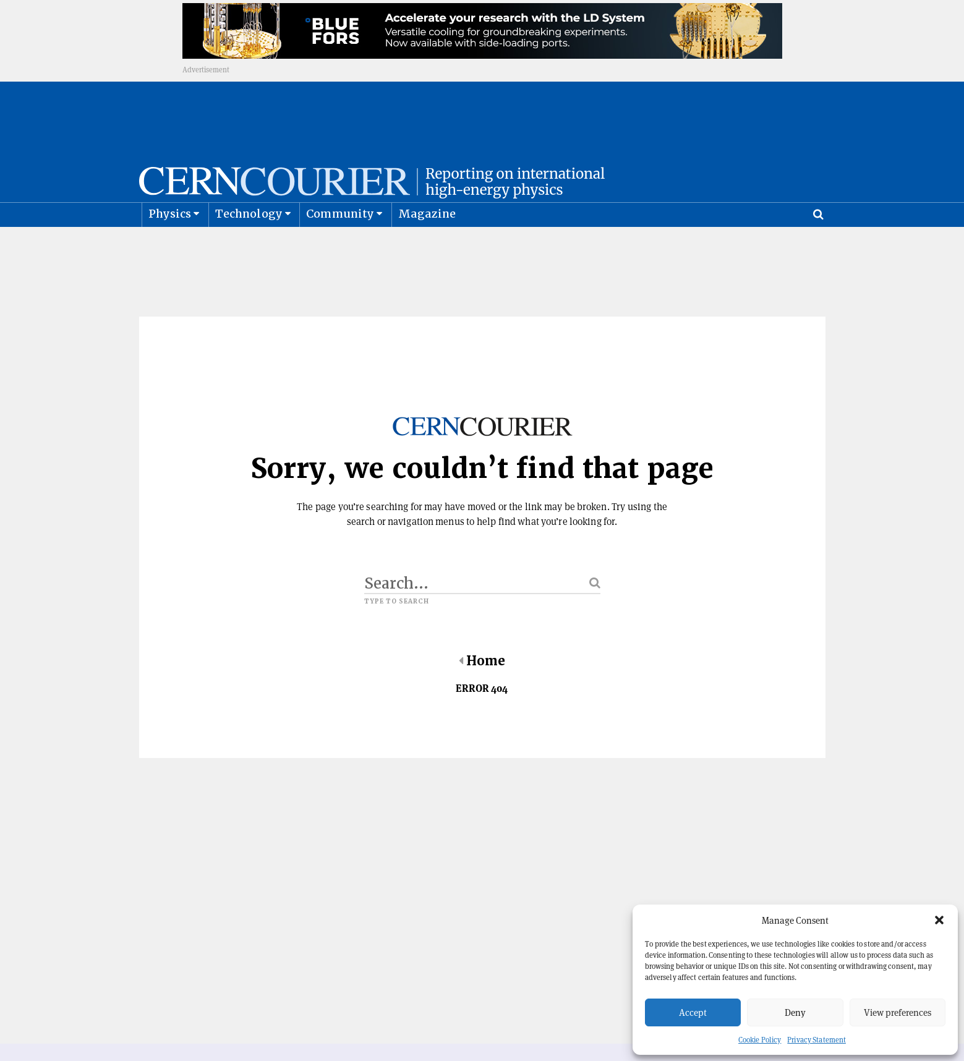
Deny (795, 1012)
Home (482, 691)
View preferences (897, 1012)
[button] (939, 920)
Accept (693, 1012)
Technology (249, 244)
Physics (169, 244)
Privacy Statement (816, 1039)
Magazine (427, 244)
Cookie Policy (759, 1039)
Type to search (397, 632)
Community (340, 244)
